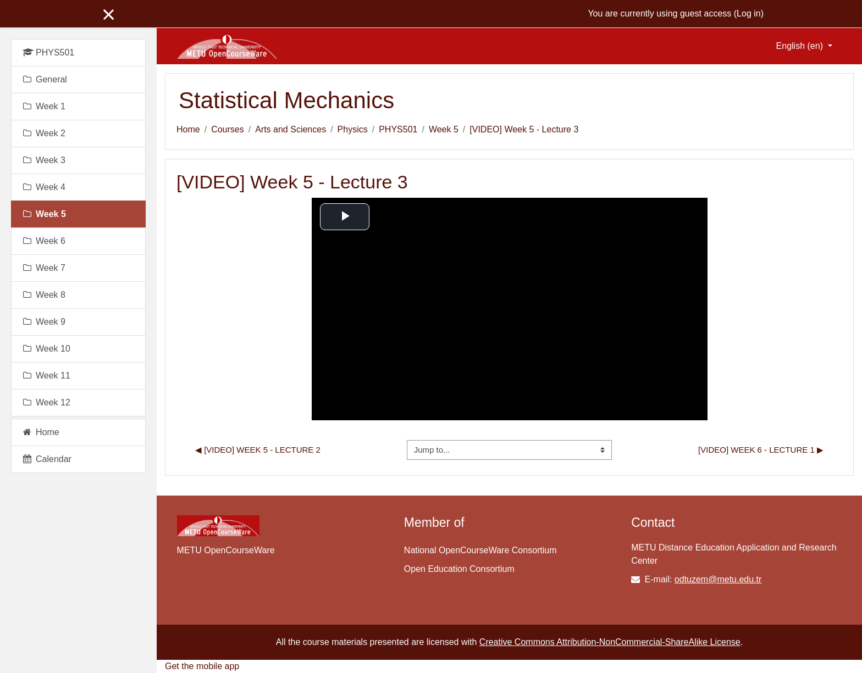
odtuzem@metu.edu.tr (718, 579)
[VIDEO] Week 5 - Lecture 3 (523, 129)
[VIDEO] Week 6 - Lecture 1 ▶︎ (761, 449)
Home (188, 129)
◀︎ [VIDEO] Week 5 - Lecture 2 (258, 449)
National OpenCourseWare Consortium (480, 550)
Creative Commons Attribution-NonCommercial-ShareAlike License (610, 642)
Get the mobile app (202, 666)
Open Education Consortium (459, 569)
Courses (227, 129)
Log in (749, 13)
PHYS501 (398, 129)
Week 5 (443, 129)
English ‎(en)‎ (801, 46)
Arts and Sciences (290, 129)
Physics (353, 129)
